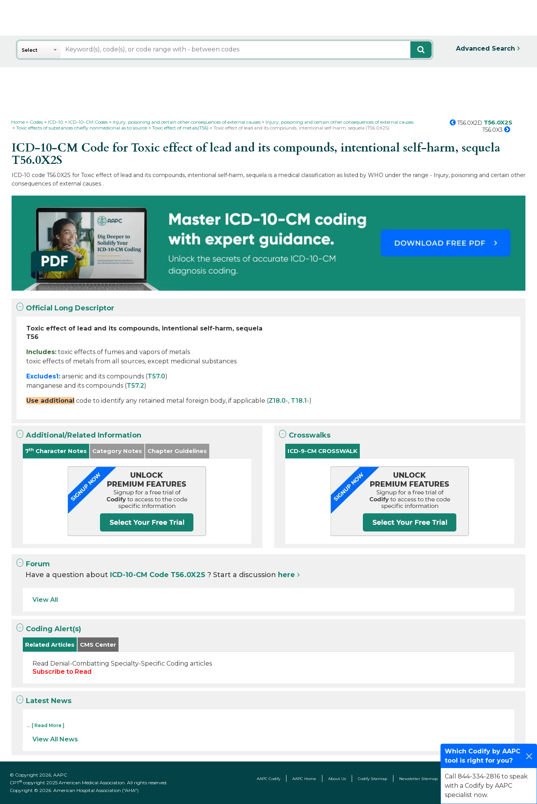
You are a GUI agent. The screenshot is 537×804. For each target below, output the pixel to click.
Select (29, 50)
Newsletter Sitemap (418, 778)
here (286, 575)
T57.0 (156, 376)
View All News (55, 739)
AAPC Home (304, 778)
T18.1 (299, 400)
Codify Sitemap (372, 778)
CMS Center (98, 644)
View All (45, 599)
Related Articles (50, 644)
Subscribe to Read (61, 671)
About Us (337, 778)
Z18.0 (277, 400)
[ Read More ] (48, 725)
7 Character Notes (56, 451)
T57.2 (135, 385)
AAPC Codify (268, 778)
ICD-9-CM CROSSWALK (322, 451)
